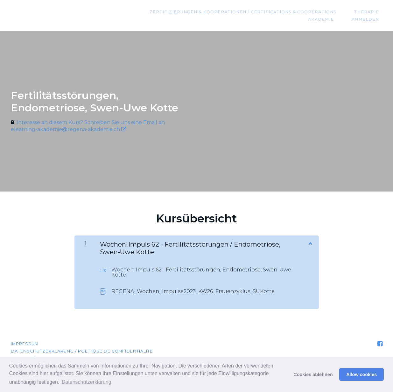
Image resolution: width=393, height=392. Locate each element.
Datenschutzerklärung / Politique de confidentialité (82, 351)
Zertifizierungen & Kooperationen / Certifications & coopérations (252, 12)
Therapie (370, 12)
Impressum (25, 343)
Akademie (331, 19)
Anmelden (368, 19)
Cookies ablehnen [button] (313, 374)
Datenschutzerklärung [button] (86, 382)
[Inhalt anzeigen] (310, 243)
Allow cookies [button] (361, 374)
